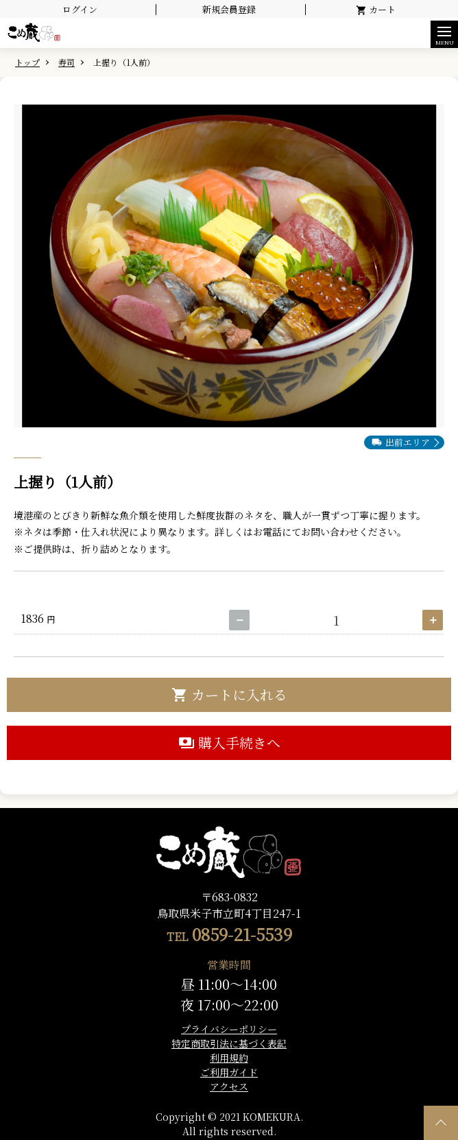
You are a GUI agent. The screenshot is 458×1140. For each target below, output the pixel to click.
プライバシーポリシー (229, 1029)
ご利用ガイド (229, 1072)
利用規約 (229, 1058)
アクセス (229, 1086)
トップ (27, 62)
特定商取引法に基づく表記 (229, 1043)
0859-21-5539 (242, 934)
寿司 (66, 62)
